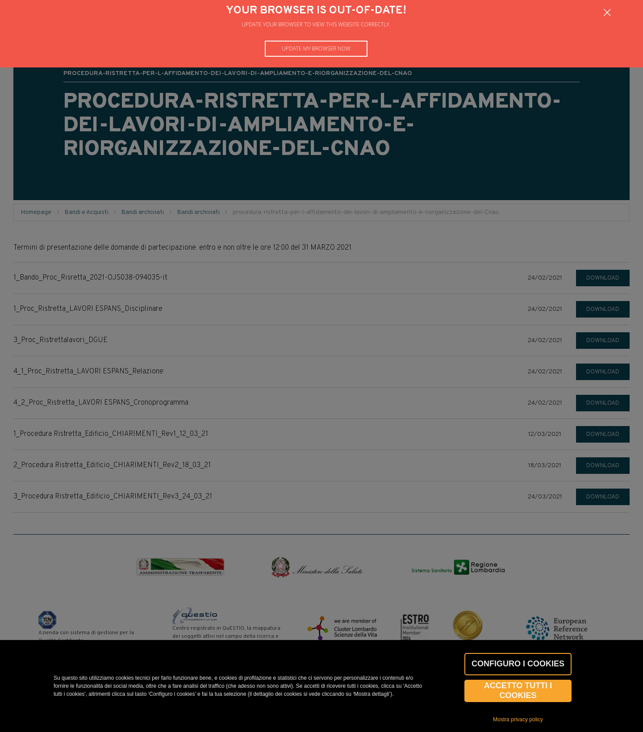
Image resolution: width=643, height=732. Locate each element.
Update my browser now (316, 48)
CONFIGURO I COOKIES (518, 663)
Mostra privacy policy (518, 719)
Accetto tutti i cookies (518, 690)
